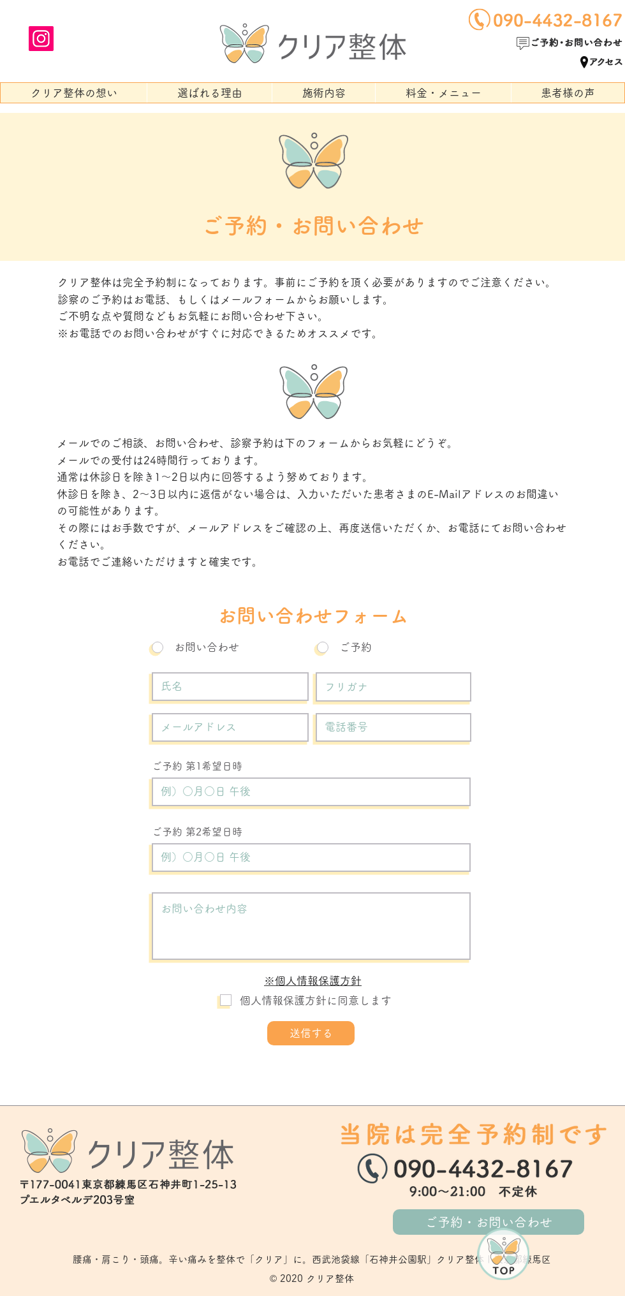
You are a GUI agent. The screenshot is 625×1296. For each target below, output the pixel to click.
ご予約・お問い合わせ (312, 225)
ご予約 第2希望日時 (197, 832)
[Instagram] (41, 38)
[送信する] (311, 1033)
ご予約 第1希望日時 (197, 766)
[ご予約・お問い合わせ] (488, 1222)
